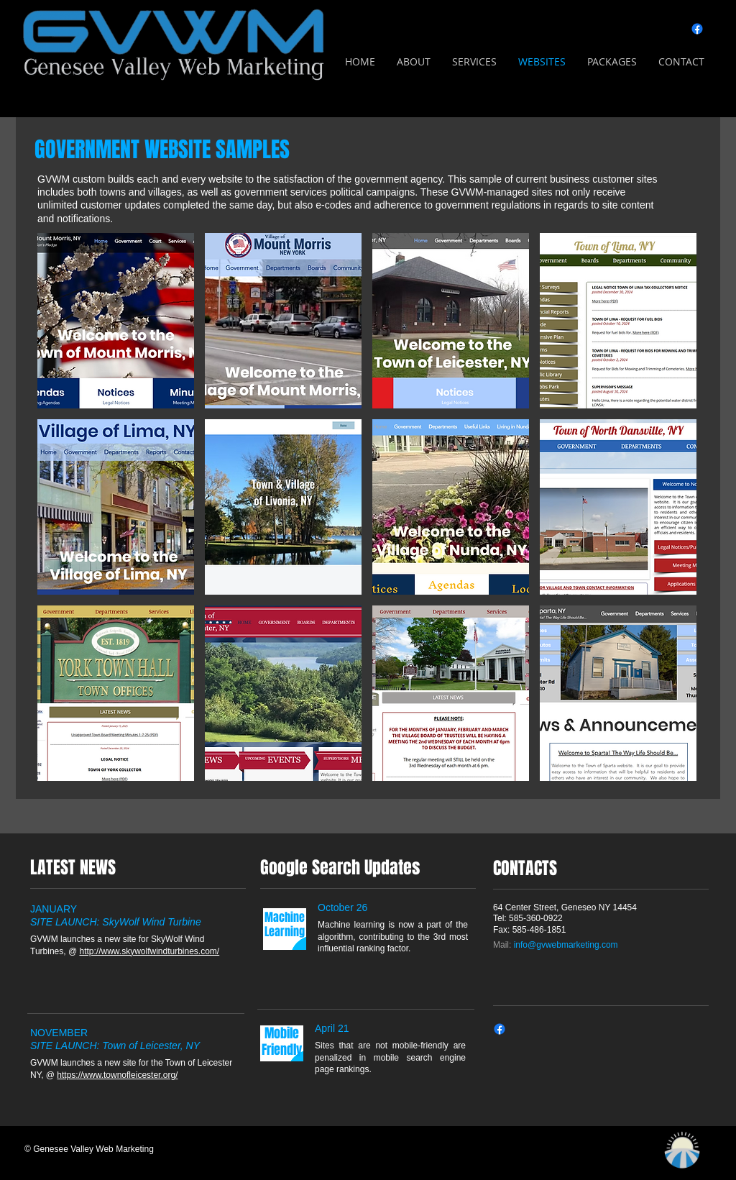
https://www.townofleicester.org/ (117, 1075)
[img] (115, 320)
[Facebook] (697, 29)
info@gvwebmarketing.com (566, 945)
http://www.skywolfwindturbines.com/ (149, 951)
